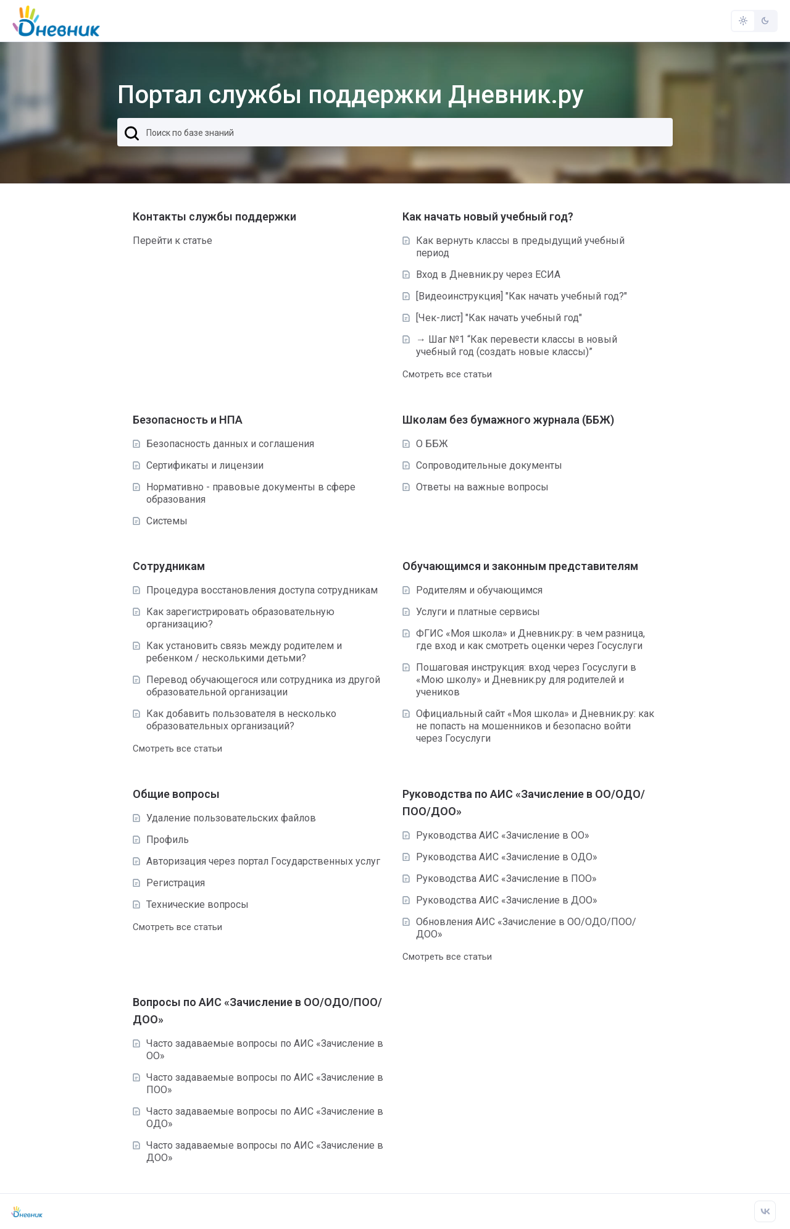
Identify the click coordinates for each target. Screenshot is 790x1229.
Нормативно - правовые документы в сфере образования (244, 493)
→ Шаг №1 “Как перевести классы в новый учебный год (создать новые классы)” (509, 345)
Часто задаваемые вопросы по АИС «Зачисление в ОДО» (258, 1117)
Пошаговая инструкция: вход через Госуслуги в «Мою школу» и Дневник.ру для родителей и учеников (519, 679)
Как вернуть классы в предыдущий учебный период (513, 247)
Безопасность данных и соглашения (223, 444)
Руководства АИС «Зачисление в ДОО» (499, 900)
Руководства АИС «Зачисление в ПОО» (499, 878)
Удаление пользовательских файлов (224, 818)
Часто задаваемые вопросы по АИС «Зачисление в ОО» (258, 1050)
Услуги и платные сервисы (471, 612)
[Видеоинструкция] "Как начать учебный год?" (514, 296)
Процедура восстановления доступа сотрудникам (255, 590)
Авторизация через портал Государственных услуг (256, 861)
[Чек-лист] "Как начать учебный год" (492, 318)
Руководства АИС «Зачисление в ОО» (495, 835)
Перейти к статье (172, 240)
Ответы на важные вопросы (475, 487)
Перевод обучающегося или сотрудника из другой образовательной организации (256, 686)
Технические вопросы (191, 904)
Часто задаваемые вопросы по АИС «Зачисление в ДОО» (258, 1151)
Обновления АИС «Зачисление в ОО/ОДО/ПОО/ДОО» (519, 928)
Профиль (161, 839)
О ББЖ (425, 444)
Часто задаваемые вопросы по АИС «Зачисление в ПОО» (258, 1084)
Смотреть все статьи (447, 374)
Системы (160, 521)
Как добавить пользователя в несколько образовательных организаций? (234, 720)
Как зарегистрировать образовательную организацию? (234, 618)
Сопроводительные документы (482, 465)
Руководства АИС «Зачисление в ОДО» (499, 857)
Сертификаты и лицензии (198, 465)
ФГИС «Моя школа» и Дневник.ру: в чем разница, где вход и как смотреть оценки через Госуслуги (523, 639)
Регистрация (169, 883)
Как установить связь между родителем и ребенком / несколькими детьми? (237, 652)
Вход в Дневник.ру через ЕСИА (481, 274)
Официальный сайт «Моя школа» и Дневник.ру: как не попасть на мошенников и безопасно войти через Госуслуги (528, 726)
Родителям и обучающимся (472, 590)
